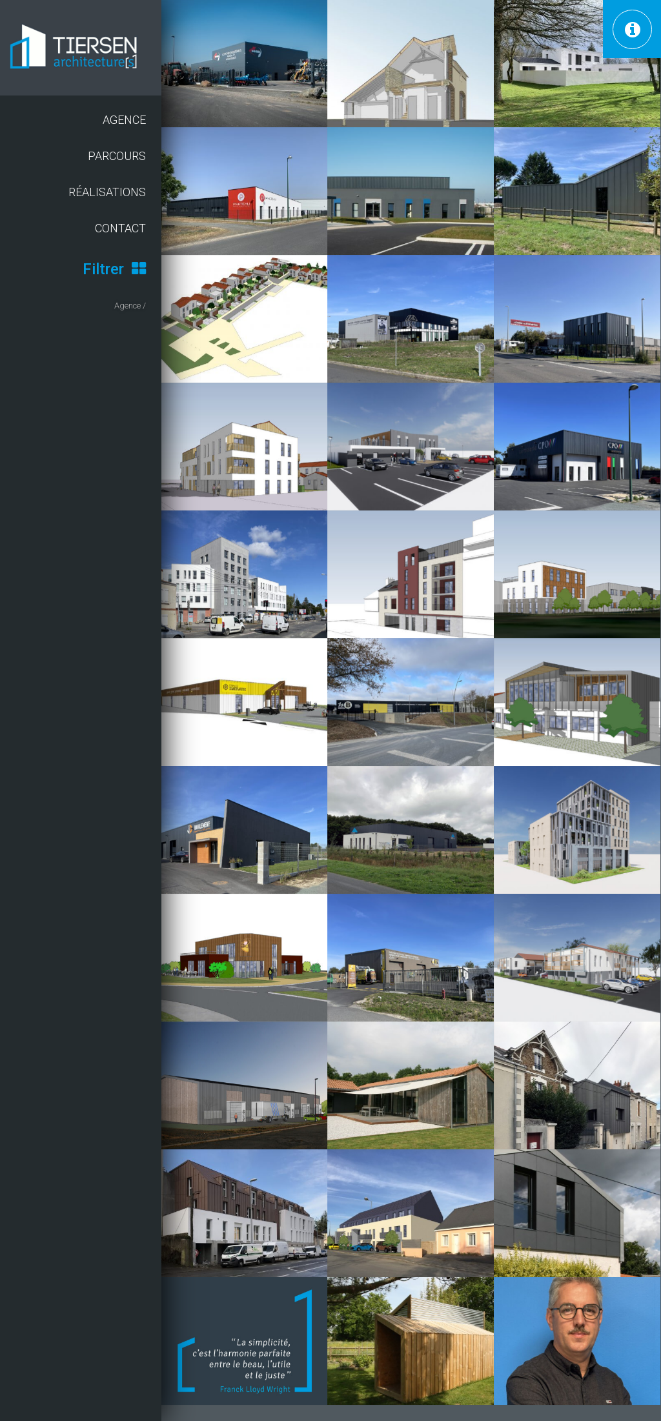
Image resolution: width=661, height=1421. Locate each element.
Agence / (130, 305)
